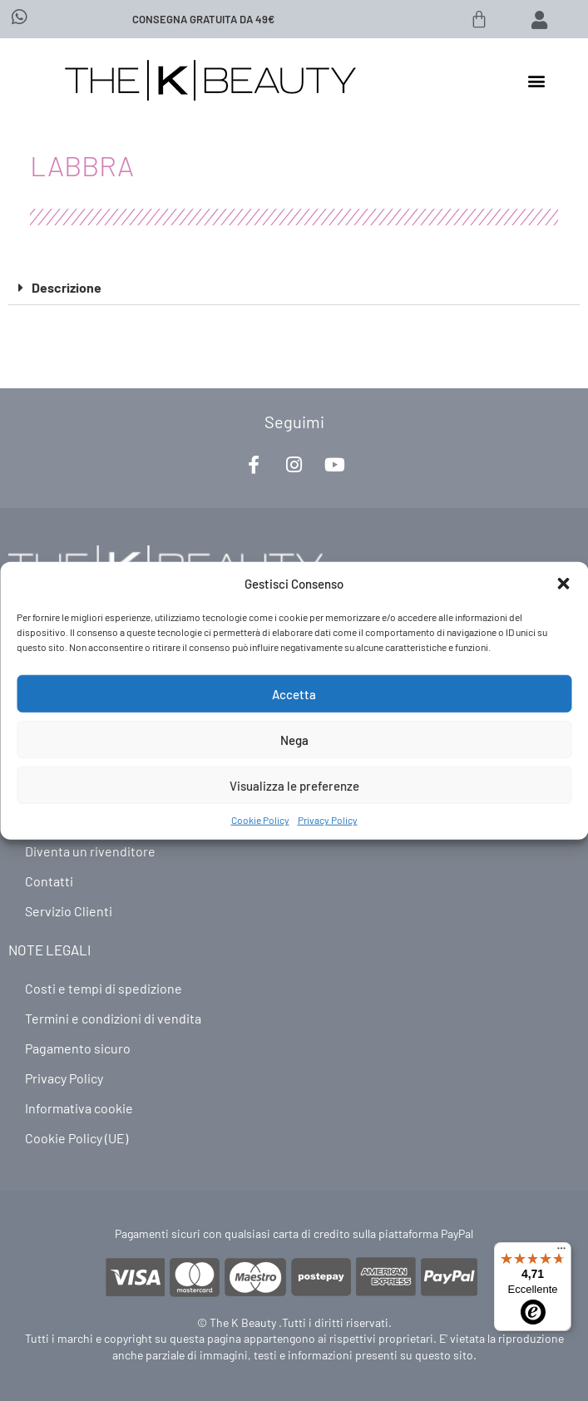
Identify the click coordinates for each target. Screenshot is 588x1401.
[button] (563, 583)
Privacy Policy (328, 820)
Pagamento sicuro (78, 1048)
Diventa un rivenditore (90, 851)
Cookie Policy (260, 820)
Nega (294, 739)
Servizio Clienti (68, 911)
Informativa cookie (79, 1108)
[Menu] (561, 1252)
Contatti (49, 881)
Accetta (294, 693)
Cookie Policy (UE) (76, 1138)
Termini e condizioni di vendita (113, 1018)
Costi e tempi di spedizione (103, 988)
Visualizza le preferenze (294, 784)
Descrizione (66, 287)
